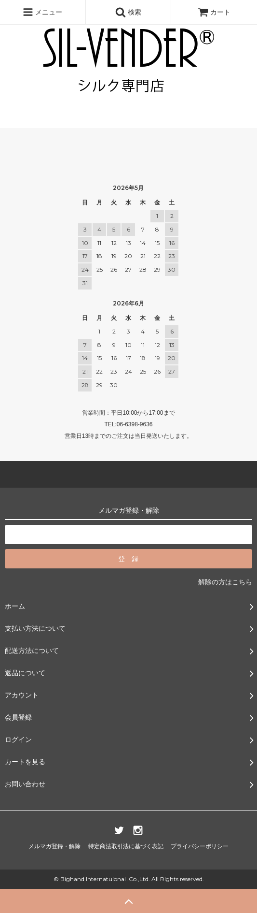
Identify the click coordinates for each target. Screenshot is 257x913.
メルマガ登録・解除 (54, 846)
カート (214, 12)
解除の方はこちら (225, 582)
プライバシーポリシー (200, 846)
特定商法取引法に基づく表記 (125, 846)
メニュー (42, 12)
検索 (128, 12)
